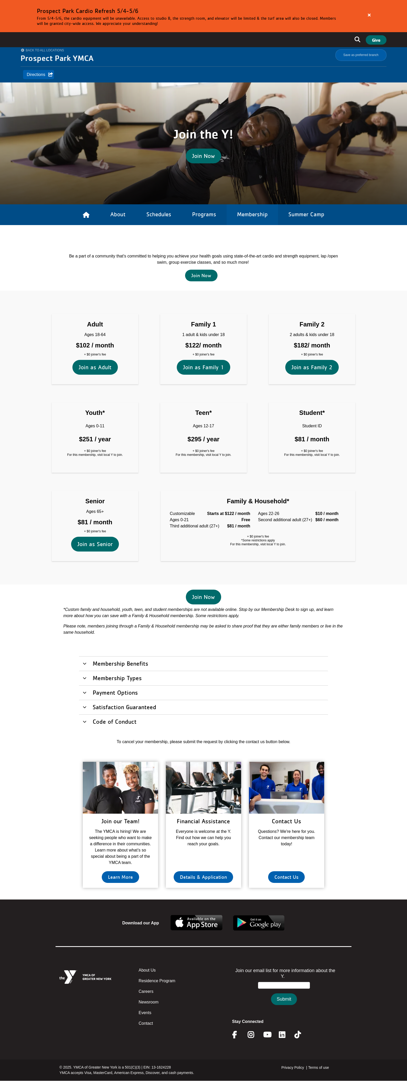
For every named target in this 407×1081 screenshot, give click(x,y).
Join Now (203, 155)
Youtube (266, 1034)
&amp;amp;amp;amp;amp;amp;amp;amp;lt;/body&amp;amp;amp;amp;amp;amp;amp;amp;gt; (284, 992)
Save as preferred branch (360, 55)
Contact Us (286, 821)
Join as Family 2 (312, 317)
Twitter (301, 1034)
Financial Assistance (203, 821)
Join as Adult (95, 317)
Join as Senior (95, 494)
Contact (146, 1023)
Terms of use (318, 1067)
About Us (147, 970)
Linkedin (285, 1034)
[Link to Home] (86, 214)
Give (376, 40)
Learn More (120, 877)
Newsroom (148, 1002)
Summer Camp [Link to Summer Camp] (306, 214)
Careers (146, 991)
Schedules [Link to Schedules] (158, 214)
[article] (203, 16)
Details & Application (203, 877)
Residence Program (157, 981)
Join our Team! (120, 821)
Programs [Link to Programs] (204, 214)
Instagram (254, 1034)
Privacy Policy (292, 1067)
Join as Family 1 (203, 317)
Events (145, 1012)
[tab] (203, 663)
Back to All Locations (45, 50)
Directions (36, 74)
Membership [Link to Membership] (252, 214)
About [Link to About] (118, 214)
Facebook (238, 1034)
